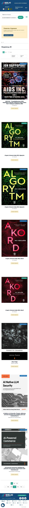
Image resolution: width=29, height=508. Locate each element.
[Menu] (26, 17)
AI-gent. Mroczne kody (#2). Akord (15, 258)
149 (8, 487)
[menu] (14, 81)
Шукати (20, 17)
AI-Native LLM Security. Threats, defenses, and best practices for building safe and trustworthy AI (14, 414)
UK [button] (26, 7)
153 (21, 487)
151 (14, 487)
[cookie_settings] (3, 505)
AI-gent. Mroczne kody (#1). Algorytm (14, 155)
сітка (4, 52)
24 (17, 483)
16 (14, 483)
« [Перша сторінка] (5, 487)
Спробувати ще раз (8, 35)
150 (11, 487)
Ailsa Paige (14, 361)
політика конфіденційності (9, 498)
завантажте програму (22, 495)
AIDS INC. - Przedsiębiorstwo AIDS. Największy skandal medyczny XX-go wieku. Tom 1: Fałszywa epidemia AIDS (14, 102)
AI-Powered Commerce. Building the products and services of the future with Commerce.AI (14, 468)
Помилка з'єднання (14, 108)
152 (18, 487)
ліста (10, 52)
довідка (14, 498)
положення (3, 498)
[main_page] (1, 42)
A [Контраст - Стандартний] (3, 9)
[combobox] (10, 18)
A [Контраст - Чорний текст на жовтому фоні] (8, 9)
